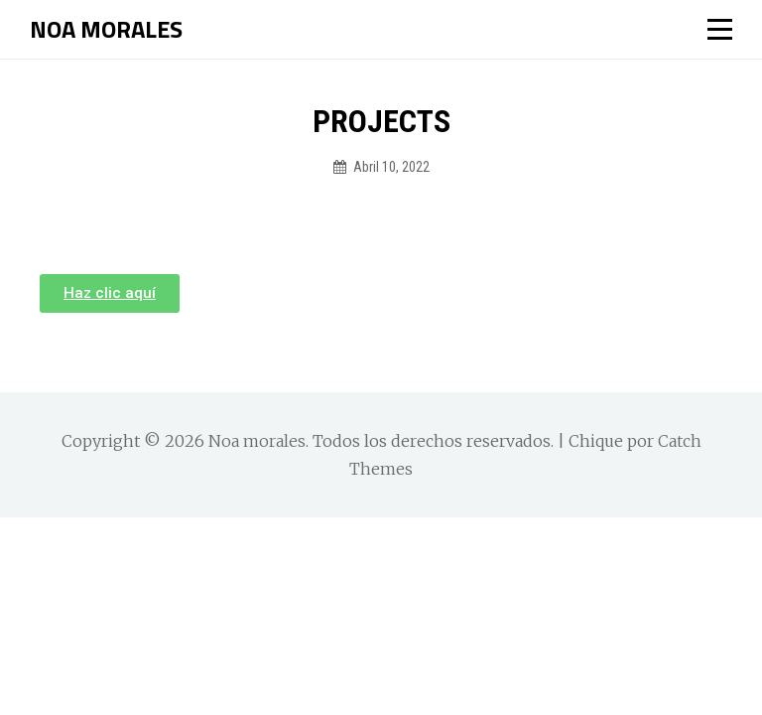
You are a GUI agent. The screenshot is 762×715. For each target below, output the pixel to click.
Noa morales (106, 29)
